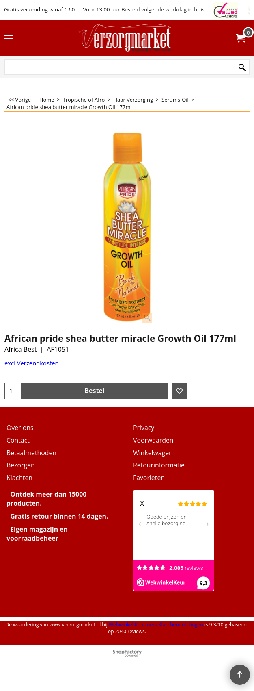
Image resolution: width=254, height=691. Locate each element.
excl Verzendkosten (31, 363)
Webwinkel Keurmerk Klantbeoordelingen (156, 624)
